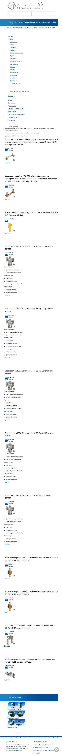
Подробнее (7, 162)
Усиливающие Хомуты (13, 727)
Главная (9, 27)
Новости (38, 753)
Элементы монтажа (15, 83)
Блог (34, 753)
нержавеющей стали (34, 133)
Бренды (10, 36)
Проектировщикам (37, 747)
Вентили (12, 78)
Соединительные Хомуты (14, 709)
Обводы (12, 69)
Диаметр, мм (12, 106)
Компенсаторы (14, 72)
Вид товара (11, 103)
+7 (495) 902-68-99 (12, 741)
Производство (48, 744)
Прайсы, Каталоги (37, 750)
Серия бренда (12, 117)
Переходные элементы (16, 53)
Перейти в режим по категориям (19, 91)
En (42, 4)
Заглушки (13, 58)
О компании (51, 750)
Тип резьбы (11, 120)
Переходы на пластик (13, 718)
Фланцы (12, 67)
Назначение (12, 111)
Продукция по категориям (16, 114)
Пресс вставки (14, 64)
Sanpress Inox (43, 27)
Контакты (45, 747)
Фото (6, 150)
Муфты (12, 56)
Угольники (13, 47)
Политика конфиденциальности (14, 750)
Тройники (13, 50)
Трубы (12, 44)
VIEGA (36, 27)
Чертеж (11, 150)
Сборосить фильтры (14, 126)
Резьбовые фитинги (15, 61)
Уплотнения (13, 81)
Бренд (10, 100)
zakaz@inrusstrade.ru (41, 741)
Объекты (45, 750)
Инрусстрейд (23, 744)
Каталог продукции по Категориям (22, 27)
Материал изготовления (16, 109)
